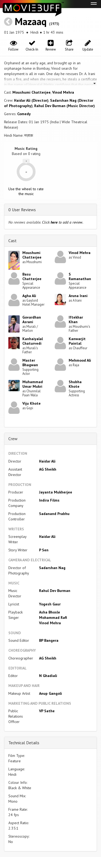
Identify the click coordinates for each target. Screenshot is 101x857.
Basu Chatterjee (31, 276)
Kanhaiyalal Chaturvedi (32, 341)
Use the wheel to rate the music (26, 191)
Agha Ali (29, 295)
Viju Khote (31, 403)
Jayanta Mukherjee (55, 492)
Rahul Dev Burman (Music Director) (64, 105)
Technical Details (23, 742)
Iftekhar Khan (76, 319)
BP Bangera (48, 640)
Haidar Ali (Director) (31, 100)
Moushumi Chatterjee (31, 92)
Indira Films (49, 500)
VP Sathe (47, 710)
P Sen (43, 550)
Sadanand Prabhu (54, 513)
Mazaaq (31, 21)
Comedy (24, 113)
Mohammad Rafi (53, 617)
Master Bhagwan (30, 362)
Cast (12, 240)
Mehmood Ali (80, 360)
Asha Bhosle (49, 612)
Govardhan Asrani (31, 319)
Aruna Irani (78, 295)
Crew (13, 438)
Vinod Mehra (63, 92)
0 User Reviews (22, 209)
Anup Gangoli (50, 693)
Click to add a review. (62, 222)
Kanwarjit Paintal (77, 341)
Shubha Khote (75, 384)
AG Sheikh (47, 469)
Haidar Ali (47, 461)
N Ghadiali (48, 675)
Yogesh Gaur (50, 604)
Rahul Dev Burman (54, 590)
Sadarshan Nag (52, 567)
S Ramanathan (80, 276)
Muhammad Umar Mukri (32, 384)
